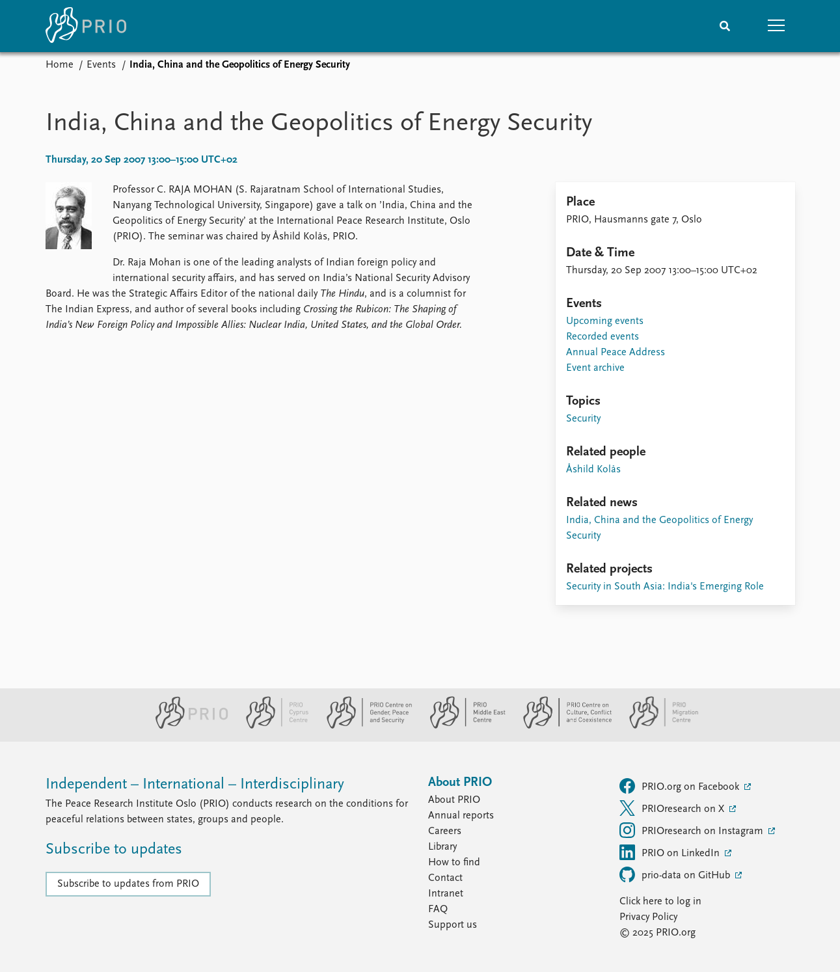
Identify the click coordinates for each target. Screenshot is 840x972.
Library (442, 847)
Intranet (445, 894)
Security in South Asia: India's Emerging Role (665, 587)
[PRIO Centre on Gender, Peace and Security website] (364, 726)
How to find (454, 862)
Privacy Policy (648, 917)
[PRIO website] (186, 726)
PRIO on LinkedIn (670, 852)
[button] (777, 26)
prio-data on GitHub (676, 874)
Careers (444, 831)
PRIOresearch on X (673, 808)
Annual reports (461, 816)
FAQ (438, 909)
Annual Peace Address (615, 352)
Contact (445, 878)
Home (60, 65)
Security (583, 419)
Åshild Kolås (593, 470)
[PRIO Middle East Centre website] (462, 726)
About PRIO (454, 800)
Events (101, 65)
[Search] (725, 26)
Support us (452, 925)
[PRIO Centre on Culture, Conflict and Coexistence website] (562, 726)
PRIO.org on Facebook (680, 786)
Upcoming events (605, 321)
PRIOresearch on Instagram (692, 830)
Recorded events (602, 337)
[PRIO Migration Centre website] (657, 726)
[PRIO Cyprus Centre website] (272, 726)
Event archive (595, 368)
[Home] (86, 26)
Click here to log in (660, 902)
